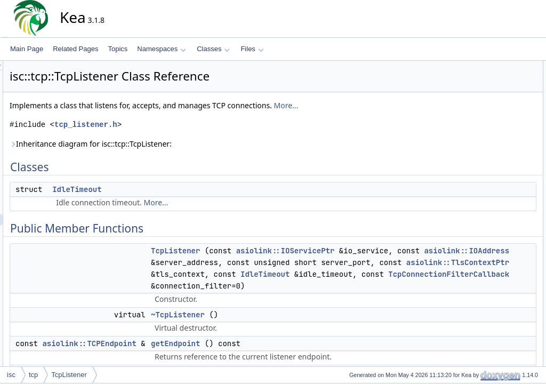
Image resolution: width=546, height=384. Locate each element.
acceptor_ (487, 266)
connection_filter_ (498, 278)
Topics (117, 49)
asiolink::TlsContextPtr (383, 286)
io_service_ (489, 325)
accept (482, 219)
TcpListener (271, 250)
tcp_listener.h (181, 124)
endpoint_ (487, 301)
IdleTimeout (172, 189)
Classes (213, 49)
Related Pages (75, 49)
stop (479, 184)
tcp (33, 375)
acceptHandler (493, 231)
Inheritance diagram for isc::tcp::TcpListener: (187, 144)
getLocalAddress (496, 149)
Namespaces (161, 49)
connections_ (492, 289)
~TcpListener (274, 361)
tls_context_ (490, 336)
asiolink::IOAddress (374, 262)
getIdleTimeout (494, 137)
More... (382, 105)
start (479, 172)
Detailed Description (492, 348)
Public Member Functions (500, 90)
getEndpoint (490, 125)
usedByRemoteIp (497, 195)
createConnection (498, 242)
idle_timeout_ (492, 313)
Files (251, 49)
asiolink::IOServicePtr (381, 250)
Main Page (26, 49)
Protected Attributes (492, 254)
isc (11, 375)
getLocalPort (491, 160)
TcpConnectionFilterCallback (307, 321)
